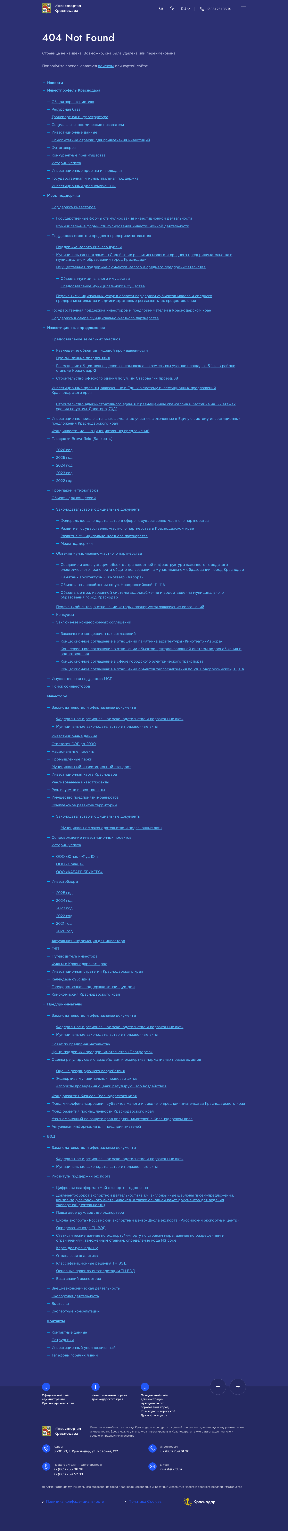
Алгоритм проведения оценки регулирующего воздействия (111, 1086)
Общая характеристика (73, 102)
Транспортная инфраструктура (80, 117)
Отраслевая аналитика (77, 1255)
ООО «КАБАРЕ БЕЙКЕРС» (79, 872)
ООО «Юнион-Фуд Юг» (77, 856)
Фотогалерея (64, 147)
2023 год (64, 473)
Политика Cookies (145, 1501)
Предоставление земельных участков (86, 339)
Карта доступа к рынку (77, 1248)
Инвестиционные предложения (76, 327)
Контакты (56, 1321)
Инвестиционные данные (74, 132)
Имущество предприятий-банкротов (85, 797)
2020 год (64, 931)
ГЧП (55, 948)
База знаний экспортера (78, 1278)
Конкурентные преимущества (79, 155)
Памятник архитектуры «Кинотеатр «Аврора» (102, 577)
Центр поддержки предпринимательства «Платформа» (102, 1052)
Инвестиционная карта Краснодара (84, 774)
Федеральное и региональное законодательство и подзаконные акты (119, 719)
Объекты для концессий (74, 498)
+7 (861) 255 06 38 (68, 1469)
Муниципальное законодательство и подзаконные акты (107, 726)
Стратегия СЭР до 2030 (74, 744)
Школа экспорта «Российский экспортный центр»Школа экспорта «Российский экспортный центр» (147, 1220)
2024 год (64, 465)
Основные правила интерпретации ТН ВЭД (95, 1271)
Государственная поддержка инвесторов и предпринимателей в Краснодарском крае (131, 310)
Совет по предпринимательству (81, 1044)
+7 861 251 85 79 (215, 9)
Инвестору (57, 696)
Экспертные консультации (76, 1311)
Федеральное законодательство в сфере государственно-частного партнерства (135, 520)
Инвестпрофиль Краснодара (73, 90)
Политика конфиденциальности (75, 1501)
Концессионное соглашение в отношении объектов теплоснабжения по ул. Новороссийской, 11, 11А (152, 669)
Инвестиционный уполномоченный (84, 186)
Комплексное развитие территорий (84, 805)
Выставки (60, 1303)
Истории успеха (66, 163)
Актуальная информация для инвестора (88, 941)
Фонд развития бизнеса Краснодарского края (94, 1096)
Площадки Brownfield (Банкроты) (82, 438)
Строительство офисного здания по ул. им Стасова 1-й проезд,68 (117, 378)
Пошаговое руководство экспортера (90, 1212)
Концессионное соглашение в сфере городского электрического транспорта (132, 661)
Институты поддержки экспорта (81, 1176)
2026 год (64, 450)
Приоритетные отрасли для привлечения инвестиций (101, 140)
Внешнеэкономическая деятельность (86, 1288)
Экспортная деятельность (75, 1296)
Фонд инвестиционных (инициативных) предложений (101, 431)
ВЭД (51, 1136)
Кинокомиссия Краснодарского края (86, 994)
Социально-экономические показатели (88, 124)
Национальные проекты (73, 751)
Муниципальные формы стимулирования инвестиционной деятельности (122, 226)
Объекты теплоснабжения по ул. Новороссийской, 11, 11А (113, 584)
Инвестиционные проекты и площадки (87, 170)
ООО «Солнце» (70, 864)
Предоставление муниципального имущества (103, 286)
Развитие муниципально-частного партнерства (104, 536)
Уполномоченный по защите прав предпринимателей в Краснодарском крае (122, 1119)
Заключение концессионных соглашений (93, 622)
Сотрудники (63, 1340)
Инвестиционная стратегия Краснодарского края (97, 971)
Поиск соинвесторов (71, 686)
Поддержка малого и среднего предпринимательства (101, 235)
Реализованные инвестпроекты (80, 782)
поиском (106, 66)
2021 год (64, 923)
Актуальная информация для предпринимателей (96, 1126)
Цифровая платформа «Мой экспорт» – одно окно (102, 1187)
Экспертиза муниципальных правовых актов (97, 1078)
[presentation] (217, 1387)
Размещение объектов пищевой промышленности (102, 350)
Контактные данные (69, 1332)
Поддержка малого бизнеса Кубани (89, 247)
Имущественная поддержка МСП (82, 679)
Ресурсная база (66, 109)
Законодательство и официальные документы (98, 509)
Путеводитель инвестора (75, 956)
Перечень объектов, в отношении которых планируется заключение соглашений (130, 607)
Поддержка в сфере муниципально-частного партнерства (105, 318)
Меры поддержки (63, 195)
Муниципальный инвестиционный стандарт (91, 767)
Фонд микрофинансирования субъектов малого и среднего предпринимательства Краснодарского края (148, 1103)
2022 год (64, 480)
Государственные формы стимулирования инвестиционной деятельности (124, 218)
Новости (55, 82)
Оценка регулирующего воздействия (90, 1071)
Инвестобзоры (65, 881)
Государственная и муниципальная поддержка (95, 178)
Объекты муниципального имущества (95, 278)
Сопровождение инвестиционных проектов (92, 837)
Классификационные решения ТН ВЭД (91, 1263)
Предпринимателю (64, 1004)
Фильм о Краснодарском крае (79, 964)
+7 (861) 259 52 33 (68, 1474)
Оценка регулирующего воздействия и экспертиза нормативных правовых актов (126, 1059)
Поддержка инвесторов (74, 207)
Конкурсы (65, 614)
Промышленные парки (72, 759)
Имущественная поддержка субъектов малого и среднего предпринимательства (131, 267)
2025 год (64, 457)
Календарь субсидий (71, 979)
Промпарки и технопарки (75, 490)
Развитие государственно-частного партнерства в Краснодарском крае (127, 528)
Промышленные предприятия (83, 358)
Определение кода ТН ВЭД (81, 1228)
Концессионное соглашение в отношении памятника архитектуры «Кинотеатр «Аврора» (142, 641)
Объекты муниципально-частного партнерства (99, 553)
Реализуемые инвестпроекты (78, 790)
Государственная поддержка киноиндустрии (93, 987)
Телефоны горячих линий (75, 1355)
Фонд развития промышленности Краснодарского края (103, 1111)
